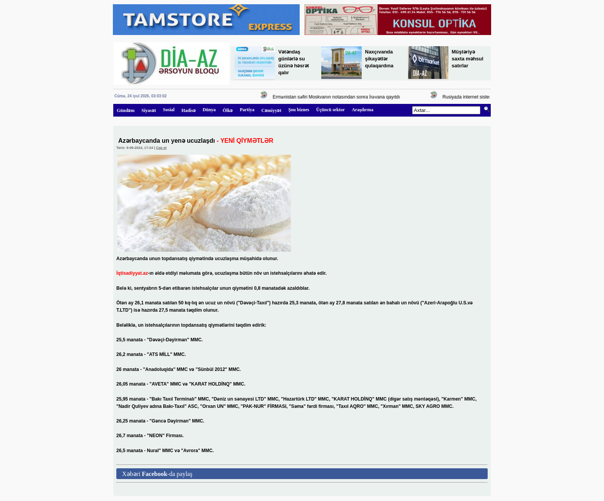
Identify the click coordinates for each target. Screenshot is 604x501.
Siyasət (148, 110)
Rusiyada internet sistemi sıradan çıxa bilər (487, 97)
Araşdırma (362, 109)
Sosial (168, 109)
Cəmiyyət (271, 110)
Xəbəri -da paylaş (157, 474)
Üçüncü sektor (330, 109)
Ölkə (228, 110)
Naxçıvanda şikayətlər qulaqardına (379, 58)
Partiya (247, 109)
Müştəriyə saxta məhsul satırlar (467, 58)
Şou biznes (298, 109)
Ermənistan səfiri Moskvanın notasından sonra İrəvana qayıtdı (337, 97)
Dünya (209, 109)
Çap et (161, 148)
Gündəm (125, 110)
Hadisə (188, 110)
